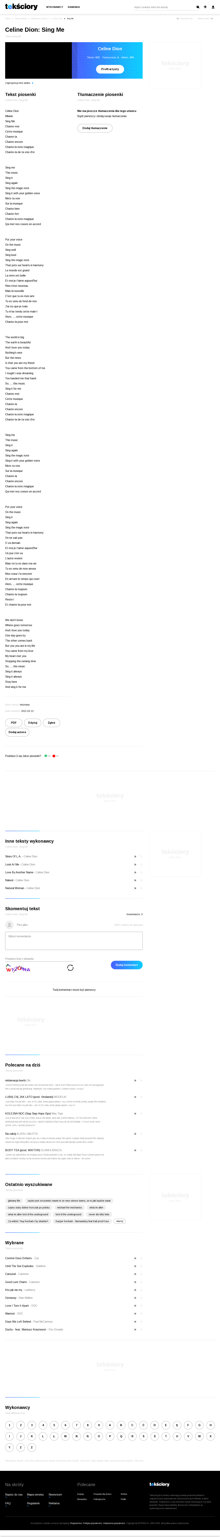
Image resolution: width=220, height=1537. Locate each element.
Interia (7, 19)
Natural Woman (14, 888)
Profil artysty (110, 69)
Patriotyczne (99, 1499)
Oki (28, 1080)
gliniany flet (14, 1200)
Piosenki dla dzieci (102, 1494)
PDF (14, 722)
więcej (119, 1221)
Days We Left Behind (18, 1321)
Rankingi (74, 7)
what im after (96, 1207)
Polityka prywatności (92, 1523)
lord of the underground (68, 1214)
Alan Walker (25, 1297)
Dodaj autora (17, 732)
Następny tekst (205, 19)
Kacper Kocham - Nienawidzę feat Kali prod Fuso (82, 1221)
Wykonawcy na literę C (40, 19)
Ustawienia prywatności (114, 1523)
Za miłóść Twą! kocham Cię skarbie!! (28, 1221)
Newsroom (55, 1494)
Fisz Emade (55, 1329)
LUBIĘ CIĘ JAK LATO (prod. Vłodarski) (29, 1096)
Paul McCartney (42, 1321)
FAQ (8, 1503)
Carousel (10, 1274)
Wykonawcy (54, 7)
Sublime (40, 1266)
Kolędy (80, 1494)
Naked (9, 880)
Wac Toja (57, 1113)
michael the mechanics (69, 1207)
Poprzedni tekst (184, 19)
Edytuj (32, 722)
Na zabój (10, 1133)
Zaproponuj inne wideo (19, 83)
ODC (33, 1305)
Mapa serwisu (35, 1494)
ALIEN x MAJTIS (27, 1133)
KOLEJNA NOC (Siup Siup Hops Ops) (28, 1113)
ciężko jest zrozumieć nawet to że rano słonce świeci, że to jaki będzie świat (69, 1200)
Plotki (123, 1499)
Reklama (54, 1503)
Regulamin (33, 1503)
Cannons (22, 1274)
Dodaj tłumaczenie (94, 128)
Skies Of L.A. (13, 856)
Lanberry (29, 1289)
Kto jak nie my (14, 1289)
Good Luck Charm (16, 1282)
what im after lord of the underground (28, 1214)
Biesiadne (82, 1499)
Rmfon (124, 1494)
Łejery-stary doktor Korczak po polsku (29, 1207)
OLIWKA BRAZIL (51, 1150)
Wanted (10, 1313)
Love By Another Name (19, 872)
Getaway (11, 1297)
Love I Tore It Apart (17, 1305)
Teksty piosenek (21, 19)
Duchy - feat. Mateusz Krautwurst (26, 1329)
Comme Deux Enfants (18, 1258)
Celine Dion (57, 19)
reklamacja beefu (15, 1080)
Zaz (35, 1258)
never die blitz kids (99, 1214)
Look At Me (12, 864)
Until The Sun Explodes (19, 1266)
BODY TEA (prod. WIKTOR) (22, 1150)
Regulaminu (76, 1523)
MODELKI (60, 1096)
